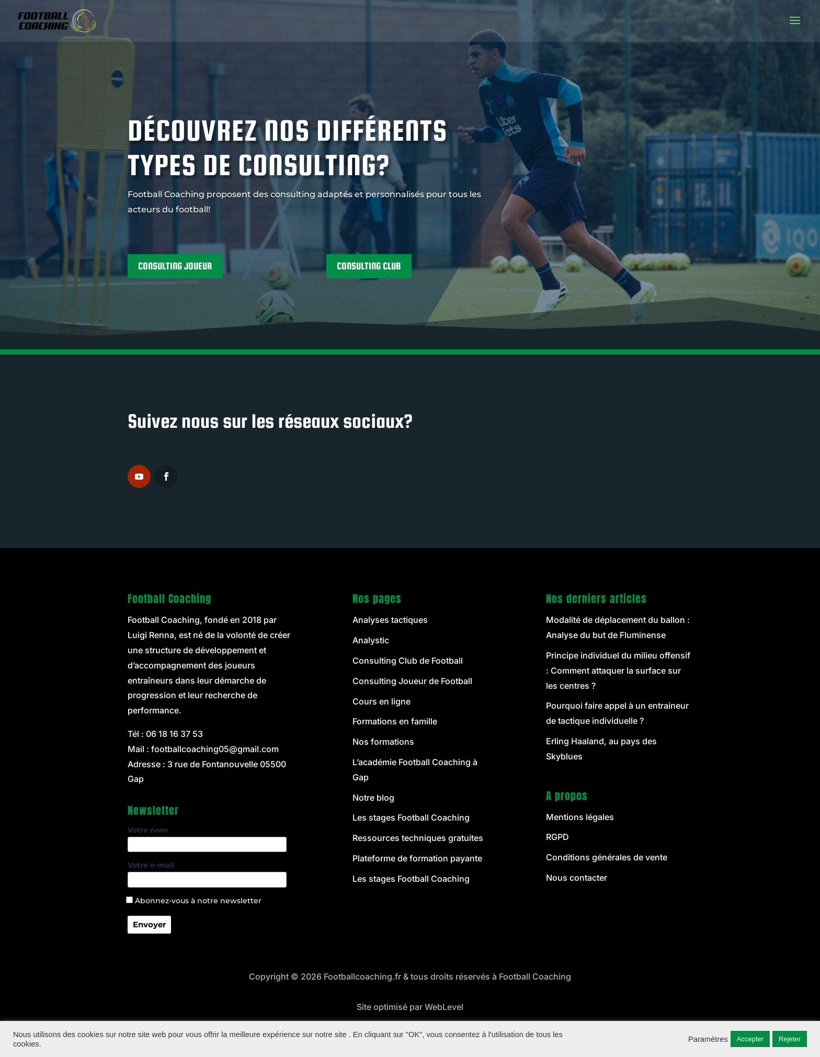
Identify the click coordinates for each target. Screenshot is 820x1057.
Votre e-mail (207, 872)
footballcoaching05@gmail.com (215, 749)
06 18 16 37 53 (174, 734)
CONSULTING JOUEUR (175, 265)
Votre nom (207, 837)
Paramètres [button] (708, 1039)
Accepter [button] (750, 1039)
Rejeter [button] (790, 1039)
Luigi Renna (151, 635)
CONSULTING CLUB (369, 265)
